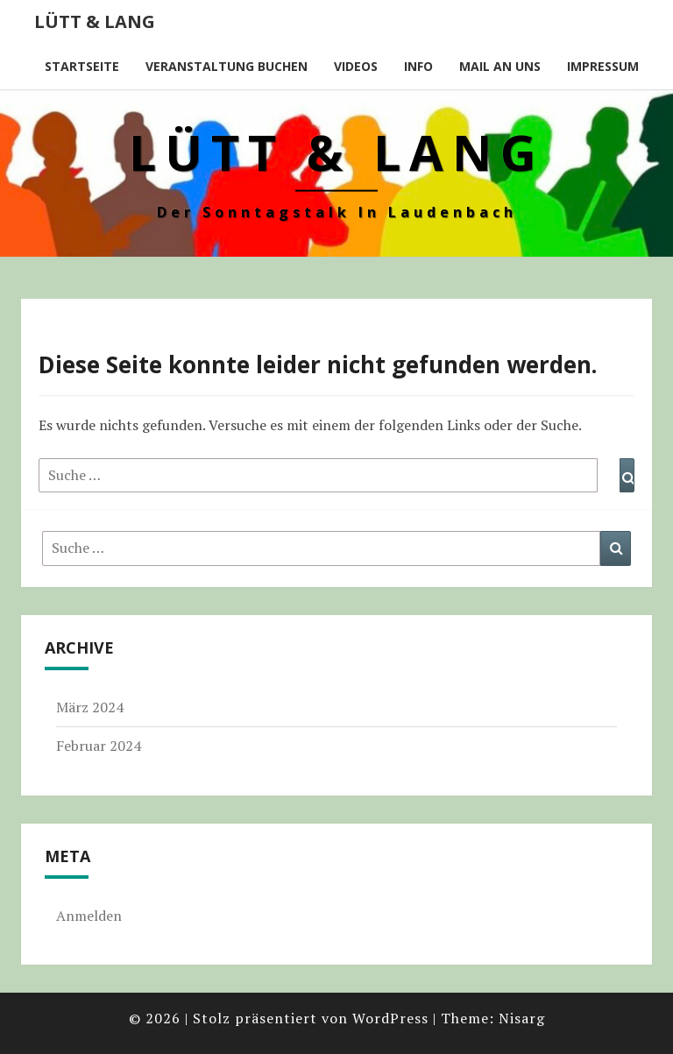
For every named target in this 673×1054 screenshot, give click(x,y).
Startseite (82, 66)
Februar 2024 (98, 745)
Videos (356, 66)
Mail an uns (500, 66)
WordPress (390, 1018)
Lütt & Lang (94, 21)
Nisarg (522, 1018)
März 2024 (90, 707)
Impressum (603, 66)
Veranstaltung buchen (226, 66)
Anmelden (89, 915)
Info (418, 66)
